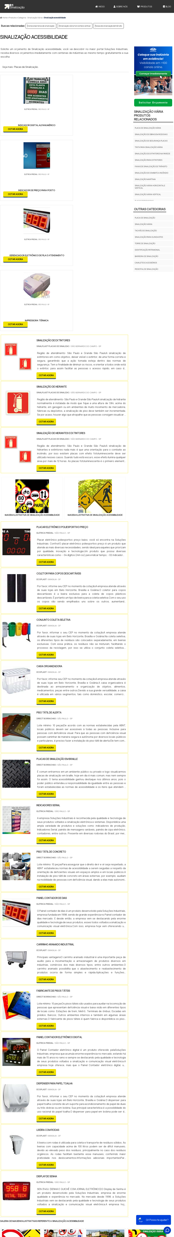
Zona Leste (65, 1171)
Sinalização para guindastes (149, 237)
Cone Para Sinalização (98, 1209)
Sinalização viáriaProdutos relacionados (148, 115)
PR (46, 1144)
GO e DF (91, 1144)
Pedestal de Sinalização (146, 269)
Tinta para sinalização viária (149, 147)
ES (32, 1144)
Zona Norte (25, 1171)
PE (67, 1144)
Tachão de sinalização (146, 230)
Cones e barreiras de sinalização (41, 26)
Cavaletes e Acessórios (146, 262)
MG (24, 1144)
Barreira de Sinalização (146, 256)
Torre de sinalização (145, 243)
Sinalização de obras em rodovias (151, 134)
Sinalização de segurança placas (151, 140)
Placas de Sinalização (26, 67)
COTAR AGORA (15, 128)
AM (100, 1144)
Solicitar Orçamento (153, 102)
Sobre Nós (120, 6)
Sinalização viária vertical (148, 194)
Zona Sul (52, 1171)
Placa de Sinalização (145, 217)
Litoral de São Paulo (102, 1171)
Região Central (9, 1171)
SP (39, 1144)
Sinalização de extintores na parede (152, 153)
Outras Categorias (149, 209)
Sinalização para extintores (148, 160)
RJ (17, 1144)
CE (81, 1144)
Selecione (7, 1144)
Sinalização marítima (145, 179)
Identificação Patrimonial (147, 250)
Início (100, 6)
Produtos (144, 6)
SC (53, 1144)
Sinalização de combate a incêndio (151, 173)
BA (74, 1144)
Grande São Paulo (82, 1171)
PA (108, 1144)
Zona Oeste (39, 1171)
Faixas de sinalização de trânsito (108, 26)
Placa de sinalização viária (148, 128)
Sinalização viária (143, 224)
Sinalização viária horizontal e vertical (75, 26)
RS (60, 1144)
